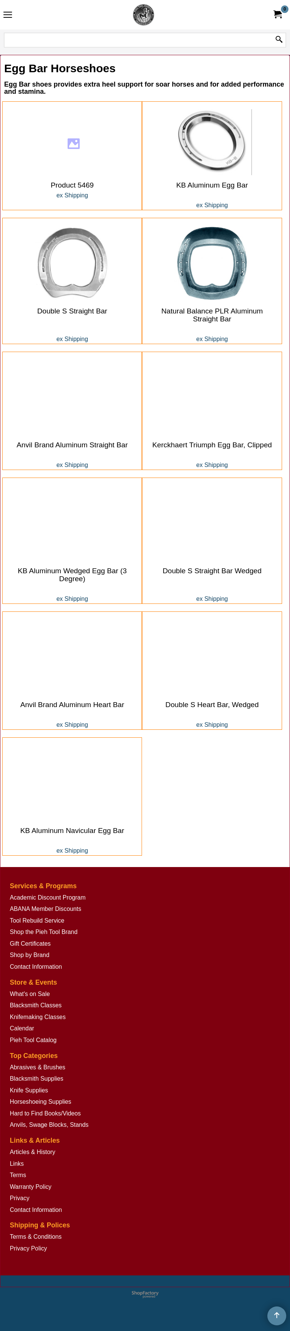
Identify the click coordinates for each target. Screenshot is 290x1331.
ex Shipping (72, 178)
